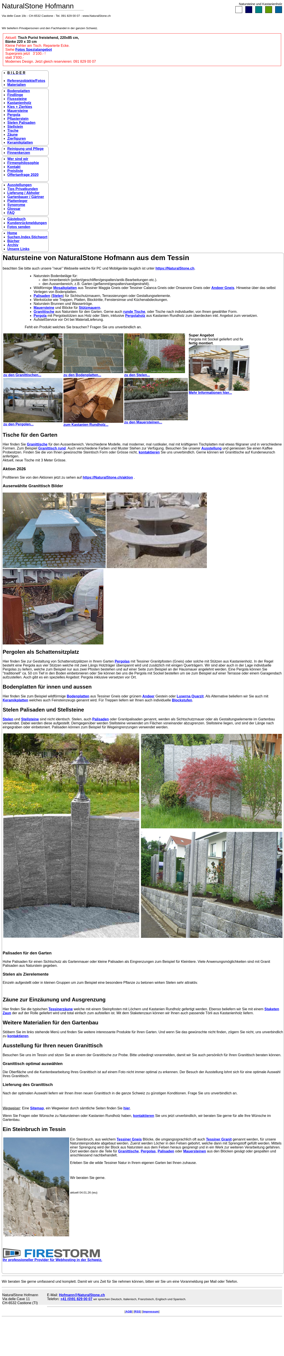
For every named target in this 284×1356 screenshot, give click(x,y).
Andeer (148, 696)
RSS (137, 1311)
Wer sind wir (17, 159)
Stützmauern (89, 308)
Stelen (57, 296)
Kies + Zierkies (19, 107)
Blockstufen (182, 700)
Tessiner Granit (219, 1139)
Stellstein (15, 126)
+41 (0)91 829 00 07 (76, 1299)
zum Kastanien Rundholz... (93, 423)
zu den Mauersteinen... (156, 420)
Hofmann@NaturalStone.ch (82, 1295)
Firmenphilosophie (23, 163)
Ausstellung (211, 448)
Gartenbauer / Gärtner (25, 197)
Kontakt (14, 167)
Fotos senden (18, 227)
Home (12, 233)
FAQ (11, 213)
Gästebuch (16, 219)
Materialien (16, 85)
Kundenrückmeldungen (27, 223)
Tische (12, 130)
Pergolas (122, 661)
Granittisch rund (52, 448)
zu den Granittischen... (33, 373)
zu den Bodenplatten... (93, 373)
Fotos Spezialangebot (33, 49)
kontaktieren (149, 452)
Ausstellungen (19, 185)
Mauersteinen (194, 1151)
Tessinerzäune (60, 1009)
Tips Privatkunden (22, 189)
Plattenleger (17, 201)
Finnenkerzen (18, 153)
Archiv (12, 245)
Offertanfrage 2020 (22, 175)
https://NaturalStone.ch (174, 268)
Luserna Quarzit (190, 696)
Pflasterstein (18, 119)
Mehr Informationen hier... (219, 391)
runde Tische (134, 312)
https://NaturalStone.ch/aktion (108, 477)
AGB (128, 1311)
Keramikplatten (20, 142)
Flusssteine (17, 99)
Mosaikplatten (65, 288)
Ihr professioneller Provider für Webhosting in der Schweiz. (52, 1258)
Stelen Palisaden (21, 123)
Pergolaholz (135, 315)
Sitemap (37, 1108)
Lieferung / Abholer (23, 193)
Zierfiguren (16, 138)
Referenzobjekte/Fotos (26, 81)
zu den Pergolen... (33, 422)
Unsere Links (18, 249)
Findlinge (15, 95)
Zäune (12, 134)
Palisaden (42, 296)
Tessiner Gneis (129, 1139)
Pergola (13, 115)
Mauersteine (17, 111)
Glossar (14, 209)
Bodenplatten (18, 91)
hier (126, 1108)
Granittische (44, 312)
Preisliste (15, 171)
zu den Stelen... (154, 373)
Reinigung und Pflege (25, 149)
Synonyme (16, 205)
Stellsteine (30, 719)
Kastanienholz (19, 103)
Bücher (13, 241)
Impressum (151, 1311)
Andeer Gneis (222, 288)
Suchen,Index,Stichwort (27, 237)
